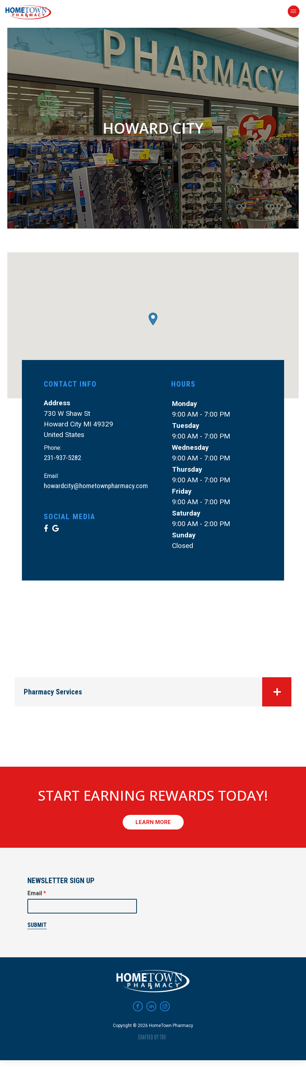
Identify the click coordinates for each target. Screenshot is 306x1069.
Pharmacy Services (157, 691)
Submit (37, 925)
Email (36, 893)
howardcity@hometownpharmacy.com (96, 486)
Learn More (153, 822)
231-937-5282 (62, 457)
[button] (153, 319)
